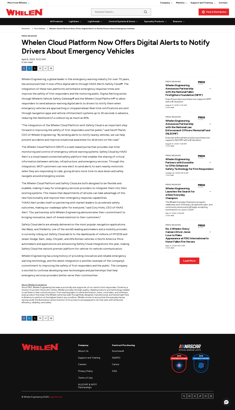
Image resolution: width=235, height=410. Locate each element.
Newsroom (26, 29)
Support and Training (201, 2)
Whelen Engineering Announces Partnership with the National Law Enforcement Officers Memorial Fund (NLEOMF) (187, 127)
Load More (189, 260)
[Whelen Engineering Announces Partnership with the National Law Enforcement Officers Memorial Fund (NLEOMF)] (204, 120)
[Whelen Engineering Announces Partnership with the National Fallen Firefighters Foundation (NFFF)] (204, 85)
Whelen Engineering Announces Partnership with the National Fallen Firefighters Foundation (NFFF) (184, 90)
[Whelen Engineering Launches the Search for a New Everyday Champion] (204, 187)
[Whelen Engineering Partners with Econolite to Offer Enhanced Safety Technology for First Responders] (204, 158)
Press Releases (39, 29)
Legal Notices (55, 397)
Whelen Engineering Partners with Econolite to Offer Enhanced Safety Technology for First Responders (189, 164)
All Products (56, 21)
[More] (29, 3)
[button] (226, 402)
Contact (223, 2)
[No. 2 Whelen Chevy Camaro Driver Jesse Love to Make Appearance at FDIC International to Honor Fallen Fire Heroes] (204, 228)
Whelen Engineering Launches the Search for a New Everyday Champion (180, 193)
